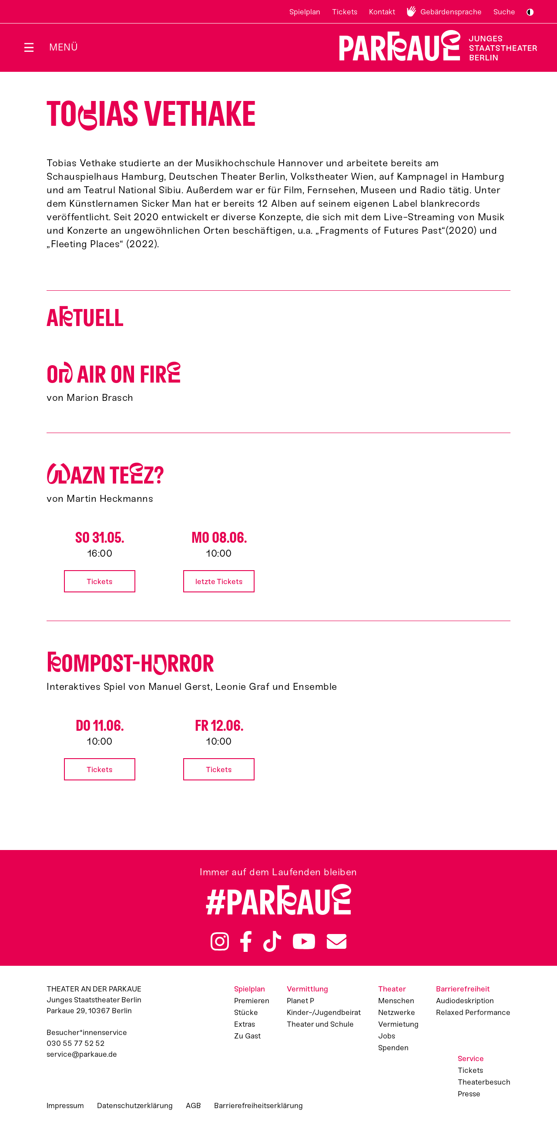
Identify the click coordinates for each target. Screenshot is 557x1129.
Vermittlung (307, 989)
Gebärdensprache (451, 11)
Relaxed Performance (473, 1012)
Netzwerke (396, 1012)
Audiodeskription (465, 1000)
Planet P (300, 1000)
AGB (193, 1105)
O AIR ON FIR (114, 374)
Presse (469, 1093)
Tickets (344, 11)
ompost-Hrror (130, 663)
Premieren (251, 1000)
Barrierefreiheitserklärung (258, 1105)
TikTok (272, 941)
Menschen (396, 1000)
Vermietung (398, 1024)
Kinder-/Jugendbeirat (324, 1012)
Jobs (386, 1036)
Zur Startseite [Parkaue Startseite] (433, 45)
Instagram (220, 941)
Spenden (393, 1047)
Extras (244, 1024)
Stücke (246, 1012)
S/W (530, 12)
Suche (504, 11)
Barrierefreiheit (463, 989)
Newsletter (336, 941)
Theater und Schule (320, 1024)
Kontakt (382, 11)
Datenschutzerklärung (135, 1105)
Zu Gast (247, 1036)
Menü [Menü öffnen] (63, 47)
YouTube (304, 941)
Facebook (246, 941)
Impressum (65, 1105)
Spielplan (304, 11)
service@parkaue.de (82, 1054)
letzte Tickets (219, 581)
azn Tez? (105, 475)
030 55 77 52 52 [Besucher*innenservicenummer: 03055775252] (75, 1043)
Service (471, 1058)
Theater (392, 989)
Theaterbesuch (484, 1082)
